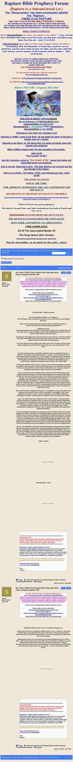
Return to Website (6, 250)
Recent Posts (5, 252)
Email (20, 580)
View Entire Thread (64, 268)
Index (14, 250)
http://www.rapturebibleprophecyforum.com (43, 294)
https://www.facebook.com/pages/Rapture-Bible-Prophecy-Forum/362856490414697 (43, 298)
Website (39, 581)
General (19, 250)
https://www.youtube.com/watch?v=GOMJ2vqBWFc (45, 595)
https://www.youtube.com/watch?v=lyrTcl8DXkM (45, 280)
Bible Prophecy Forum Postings (31, 250)
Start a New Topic (6, 262)
